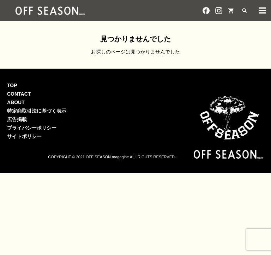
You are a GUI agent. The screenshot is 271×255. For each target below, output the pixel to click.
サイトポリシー (24, 136)
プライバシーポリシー (31, 128)
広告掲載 (17, 119)
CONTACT (19, 94)
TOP (12, 85)
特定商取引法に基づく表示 (36, 111)
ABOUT (16, 102)
